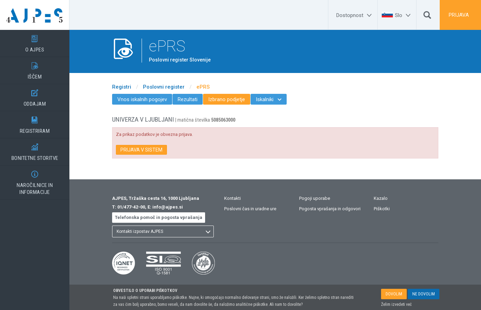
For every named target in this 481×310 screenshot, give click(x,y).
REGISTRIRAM (34, 122)
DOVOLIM (394, 294)
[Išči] (427, 17)
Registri (121, 87)
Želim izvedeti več (396, 304)
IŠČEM (34, 68)
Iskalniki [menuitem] (268, 99)
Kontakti (232, 198)
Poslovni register (164, 87)
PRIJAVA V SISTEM (141, 150)
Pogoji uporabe (314, 198)
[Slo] (404, 15)
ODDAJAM (34, 95)
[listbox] (163, 231)
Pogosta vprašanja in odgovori (330, 208)
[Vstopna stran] (34, 15)
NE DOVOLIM (423, 294)
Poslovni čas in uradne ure (250, 208)
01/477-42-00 (131, 207)
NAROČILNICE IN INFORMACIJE (34, 180)
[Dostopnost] (355, 15)
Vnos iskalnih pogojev (142, 99)
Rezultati (187, 99)
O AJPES (34, 41)
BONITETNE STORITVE (34, 149)
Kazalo (381, 198)
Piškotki (382, 208)
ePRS (203, 87)
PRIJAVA (459, 15)
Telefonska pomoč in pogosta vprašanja (158, 217)
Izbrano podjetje (226, 99)
